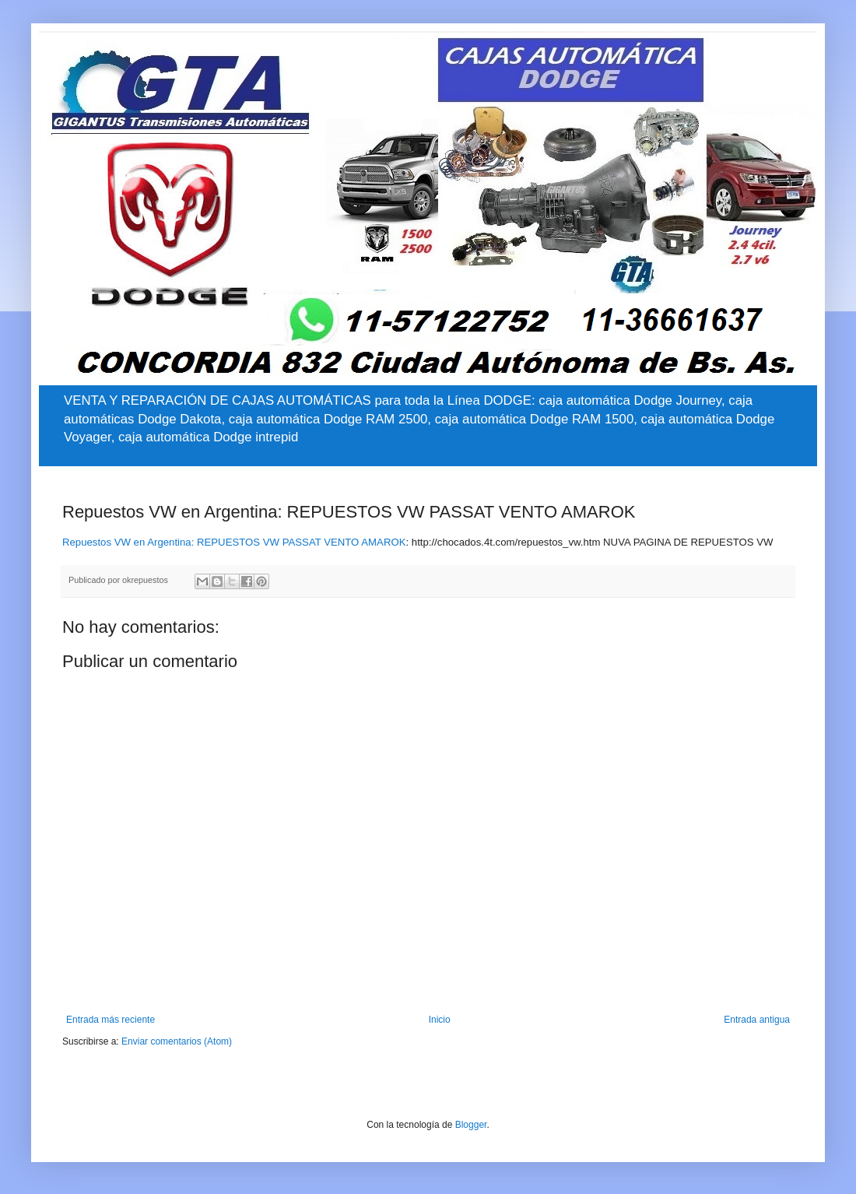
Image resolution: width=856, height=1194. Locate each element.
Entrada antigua (757, 1019)
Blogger (471, 1124)
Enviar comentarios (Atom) (176, 1041)
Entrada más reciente (110, 1019)
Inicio (440, 1019)
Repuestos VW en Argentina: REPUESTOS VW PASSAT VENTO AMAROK (233, 542)
